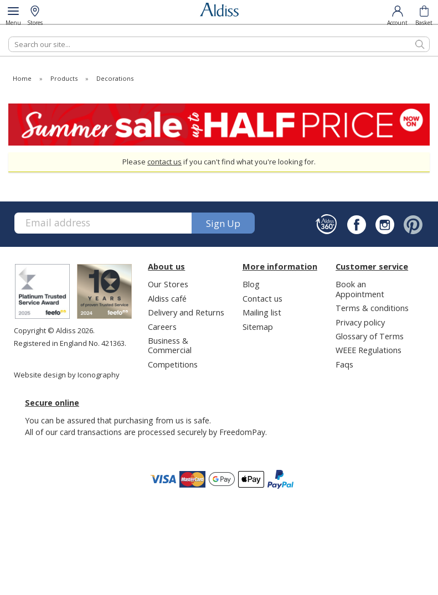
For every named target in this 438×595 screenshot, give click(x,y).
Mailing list (262, 312)
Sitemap (258, 326)
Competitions (173, 364)
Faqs (344, 364)
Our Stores (168, 283)
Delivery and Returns (186, 312)
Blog (251, 283)
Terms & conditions (372, 307)
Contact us (262, 298)
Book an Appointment (360, 288)
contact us (164, 162)
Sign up (223, 223)
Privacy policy (360, 322)
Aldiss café (167, 298)
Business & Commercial (170, 345)
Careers (162, 326)
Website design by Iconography (67, 375)
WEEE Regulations (368, 349)
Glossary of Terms (370, 336)
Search (8, 36)
